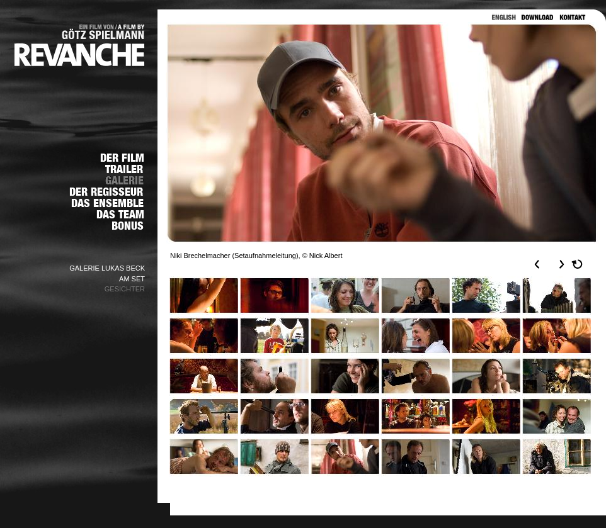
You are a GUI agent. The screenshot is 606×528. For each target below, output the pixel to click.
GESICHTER (125, 289)
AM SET (132, 279)
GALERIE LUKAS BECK (107, 268)
